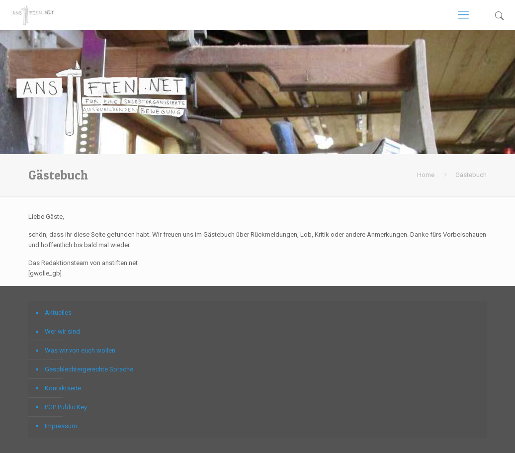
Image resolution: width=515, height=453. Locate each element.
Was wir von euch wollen (80, 350)
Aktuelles (58, 312)
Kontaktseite (63, 388)
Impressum (61, 426)
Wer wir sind (62, 331)
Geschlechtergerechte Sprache (89, 369)
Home (425, 175)
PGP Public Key (66, 407)
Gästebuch (471, 175)
